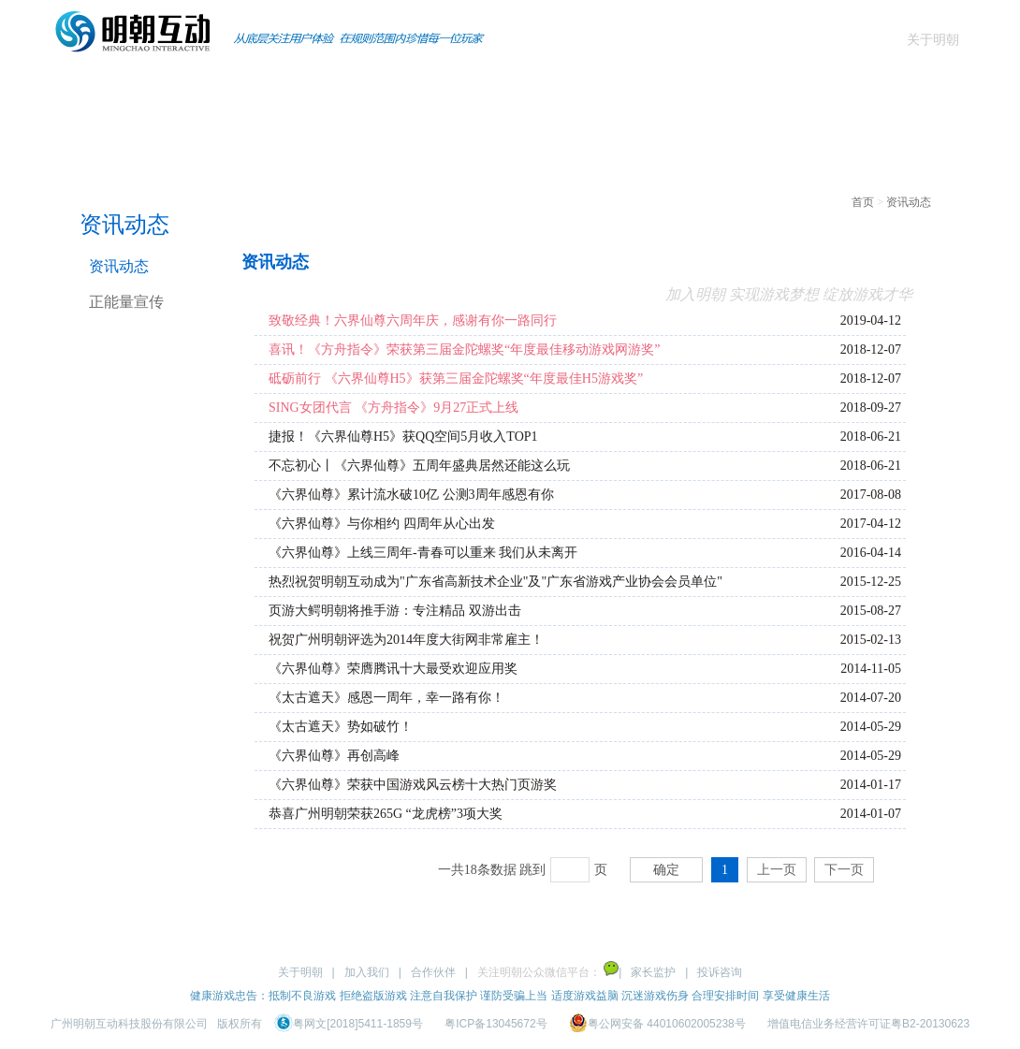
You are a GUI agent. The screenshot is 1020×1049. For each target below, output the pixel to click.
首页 (82, 88)
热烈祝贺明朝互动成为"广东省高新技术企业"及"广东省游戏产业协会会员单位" (495, 582)
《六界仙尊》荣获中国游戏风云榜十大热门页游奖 (413, 785)
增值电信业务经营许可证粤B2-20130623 (868, 1023)
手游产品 (200, 88)
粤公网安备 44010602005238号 (659, 1023)
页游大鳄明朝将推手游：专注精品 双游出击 (395, 611)
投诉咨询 (719, 972)
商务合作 (554, 88)
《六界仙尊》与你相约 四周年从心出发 (382, 524)
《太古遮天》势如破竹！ (341, 727)
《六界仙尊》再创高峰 (334, 756)
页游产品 (318, 88)
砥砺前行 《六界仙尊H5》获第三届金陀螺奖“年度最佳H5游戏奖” (456, 379)
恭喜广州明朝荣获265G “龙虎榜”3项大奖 (386, 814)
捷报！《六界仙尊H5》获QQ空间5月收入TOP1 (403, 437)
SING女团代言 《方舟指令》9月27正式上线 (393, 408)
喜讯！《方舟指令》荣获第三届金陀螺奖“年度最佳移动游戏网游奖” (464, 349)
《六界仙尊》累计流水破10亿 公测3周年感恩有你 (411, 495)
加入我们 (366, 972)
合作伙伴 (433, 972)
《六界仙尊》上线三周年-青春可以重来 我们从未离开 (423, 553)
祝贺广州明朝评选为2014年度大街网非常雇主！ (406, 640)
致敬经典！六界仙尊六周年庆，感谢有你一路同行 (413, 320)
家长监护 (653, 972)
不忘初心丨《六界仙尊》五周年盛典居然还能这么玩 (419, 466)
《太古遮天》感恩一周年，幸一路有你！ (386, 698)
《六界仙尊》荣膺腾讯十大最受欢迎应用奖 (393, 669)
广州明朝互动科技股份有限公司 (129, 1023)
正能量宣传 (126, 302)
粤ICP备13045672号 (495, 1023)
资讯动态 (436, 88)
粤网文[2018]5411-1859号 (350, 1023)
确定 (666, 870)
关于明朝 (933, 39)
